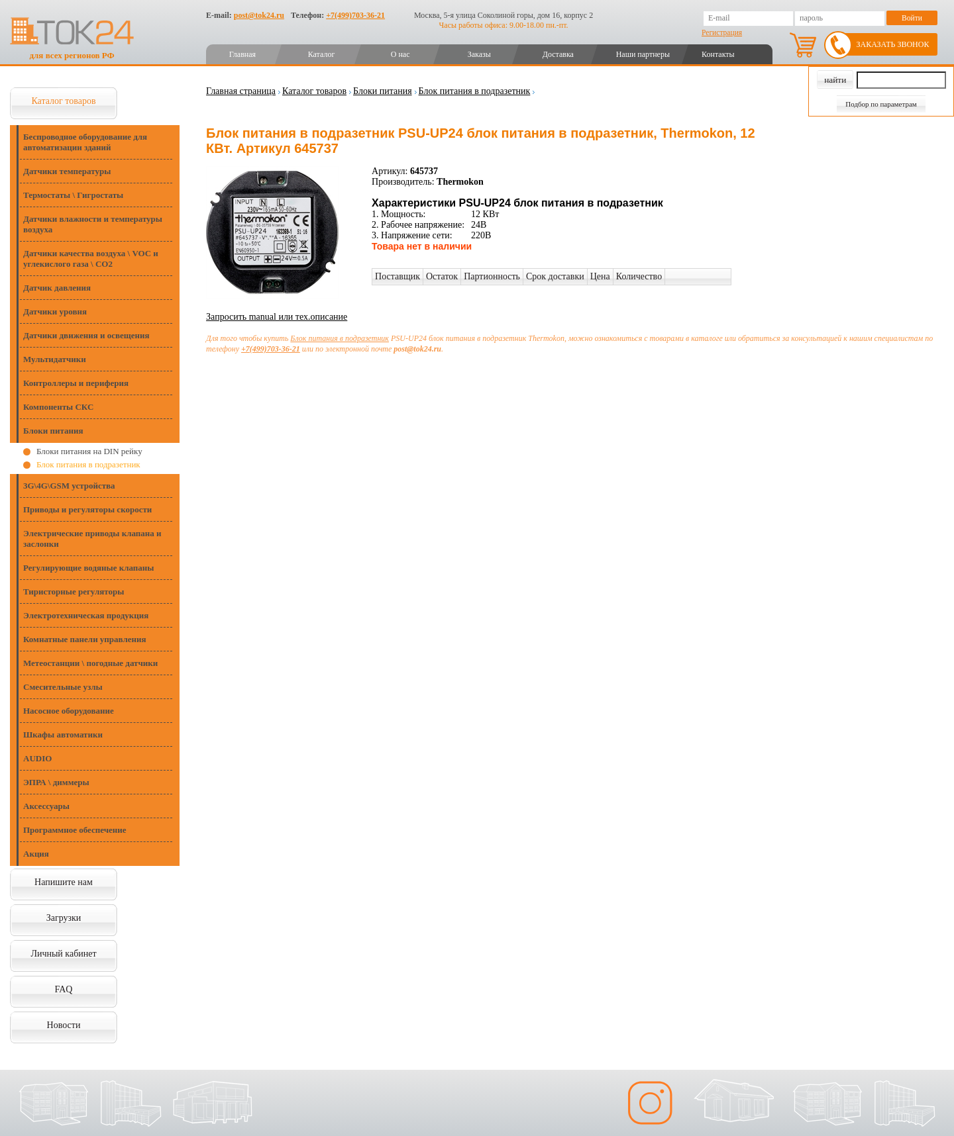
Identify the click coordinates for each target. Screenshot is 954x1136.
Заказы (479, 54)
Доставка (558, 54)
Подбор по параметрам (881, 104)
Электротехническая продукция (85, 615)
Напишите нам (63, 882)
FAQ (64, 989)
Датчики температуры (67, 171)
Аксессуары (46, 806)
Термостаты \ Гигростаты (73, 195)
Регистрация (722, 32)
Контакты (718, 54)
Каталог (321, 54)
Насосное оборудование (68, 711)
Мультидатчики (54, 359)
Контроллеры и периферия (76, 383)
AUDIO (37, 758)
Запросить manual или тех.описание (276, 317)
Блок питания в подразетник (88, 464)
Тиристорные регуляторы (73, 591)
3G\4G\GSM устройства (69, 486)
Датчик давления (57, 288)
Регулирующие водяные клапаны (88, 568)
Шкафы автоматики (63, 734)
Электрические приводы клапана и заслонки (92, 538)
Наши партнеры (643, 54)
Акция (36, 854)
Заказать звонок (893, 44)
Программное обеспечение (75, 830)
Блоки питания (53, 431)
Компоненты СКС (58, 407)
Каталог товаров (63, 101)
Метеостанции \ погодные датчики (90, 663)
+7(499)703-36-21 (355, 15)
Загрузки (63, 918)
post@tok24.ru (259, 15)
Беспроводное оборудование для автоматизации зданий (85, 142)
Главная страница (241, 91)
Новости (64, 1025)
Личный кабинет (63, 954)
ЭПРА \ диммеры (56, 782)
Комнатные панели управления (84, 639)
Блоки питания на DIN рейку (89, 451)
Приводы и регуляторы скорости (87, 509)
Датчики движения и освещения (86, 335)
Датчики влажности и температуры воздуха (92, 224)
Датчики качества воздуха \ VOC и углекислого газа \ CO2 (90, 258)
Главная (242, 54)
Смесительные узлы (63, 687)
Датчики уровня (55, 311)
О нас (400, 54)
